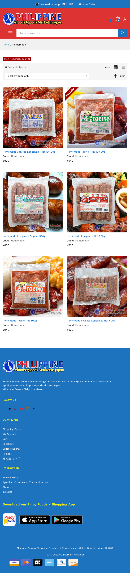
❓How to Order (85, 4)
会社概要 (7, 492)
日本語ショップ (11, 458)
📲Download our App (47, 4)
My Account (9, 434)
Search (122, 33)
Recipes (7, 453)
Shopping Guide (12, 429)
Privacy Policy (11, 477)
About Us (8, 487)
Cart (5, 438)
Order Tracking (11, 448)
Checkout (8, 443)
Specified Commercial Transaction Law (26, 482)
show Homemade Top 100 (17, 58)
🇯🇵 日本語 (67, 4)
